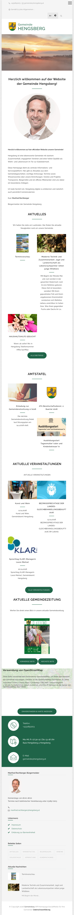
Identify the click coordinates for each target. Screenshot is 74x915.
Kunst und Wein (22, 503)
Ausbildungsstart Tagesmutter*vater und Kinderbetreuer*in (51, 443)
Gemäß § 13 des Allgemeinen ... (23, 9)
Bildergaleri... (46, 852)
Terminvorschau (22, 257)
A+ (50, 16)
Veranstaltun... (29, 852)
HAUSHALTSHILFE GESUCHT (22, 336)
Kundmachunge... (47, 857)
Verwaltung (30, 857)
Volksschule (15, 857)
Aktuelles (14, 852)
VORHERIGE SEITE (27, 661)
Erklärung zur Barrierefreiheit (23, 832)
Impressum (16, 825)
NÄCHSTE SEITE (47, 661)
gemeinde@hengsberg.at (34, 3)
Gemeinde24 (29, 907)
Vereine (59, 852)
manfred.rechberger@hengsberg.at (25, 810)
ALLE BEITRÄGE (37, 355)
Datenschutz (17, 829)
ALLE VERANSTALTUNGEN (39, 590)
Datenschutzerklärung (41, 910)
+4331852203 (16, 3)
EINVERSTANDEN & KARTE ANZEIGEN (37, 711)
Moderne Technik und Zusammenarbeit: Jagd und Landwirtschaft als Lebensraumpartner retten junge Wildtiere (51, 263)
